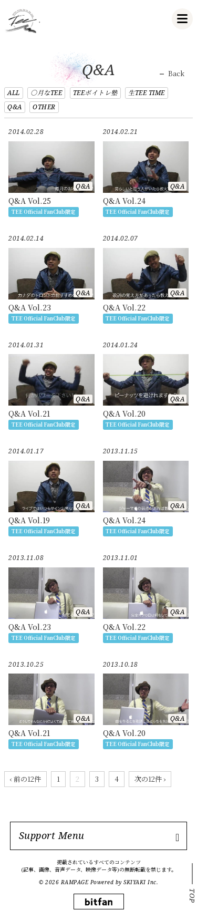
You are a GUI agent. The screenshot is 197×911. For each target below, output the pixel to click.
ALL (13, 92)
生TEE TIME (146, 92)
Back (176, 73)
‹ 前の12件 (25, 779)
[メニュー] (182, 18)
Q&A (14, 106)
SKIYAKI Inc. (140, 882)
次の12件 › (149, 779)
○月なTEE (46, 92)
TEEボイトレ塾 (95, 92)
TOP (192, 895)
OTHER (44, 106)
